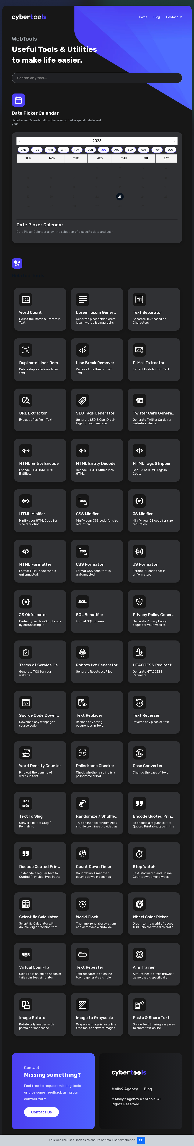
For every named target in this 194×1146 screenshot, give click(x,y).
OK (141, 1140)
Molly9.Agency (125, 1089)
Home (143, 17)
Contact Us (174, 17)
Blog (156, 17)
